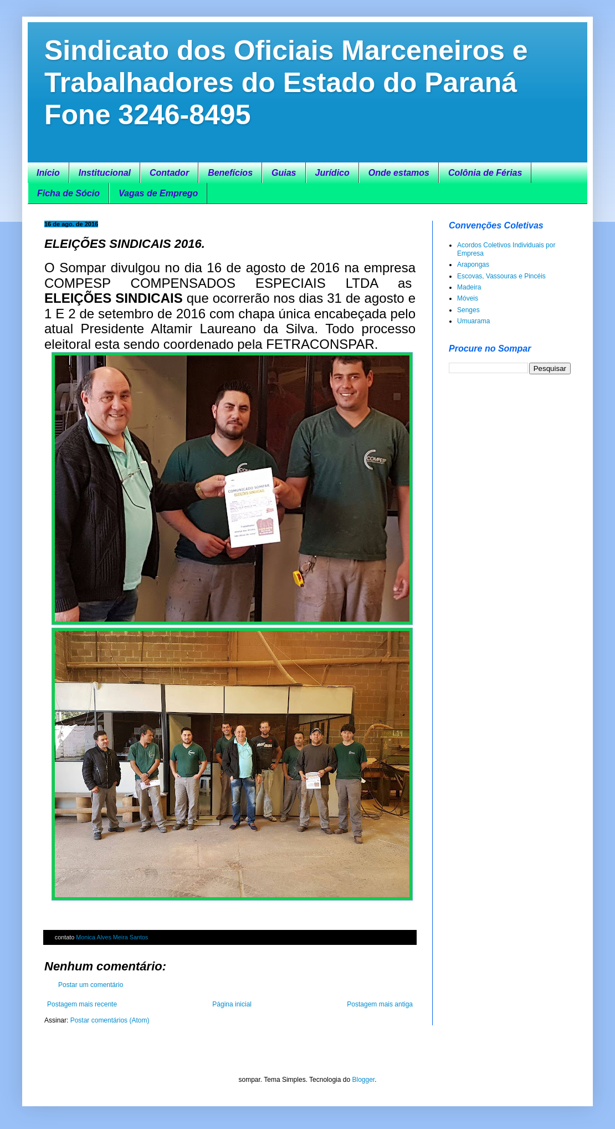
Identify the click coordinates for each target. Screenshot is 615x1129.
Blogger (363, 1080)
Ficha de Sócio (68, 193)
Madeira (469, 287)
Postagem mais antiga (380, 1004)
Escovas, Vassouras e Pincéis (501, 276)
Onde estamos (398, 172)
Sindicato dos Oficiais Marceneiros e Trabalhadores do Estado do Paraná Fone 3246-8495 (286, 82)
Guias (283, 172)
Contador (169, 172)
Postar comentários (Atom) (110, 1020)
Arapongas (473, 264)
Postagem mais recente (82, 1004)
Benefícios (230, 172)
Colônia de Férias (485, 172)
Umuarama (473, 321)
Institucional (105, 172)
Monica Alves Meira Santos (112, 937)
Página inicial (232, 1004)
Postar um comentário (90, 985)
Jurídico (332, 172)
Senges (468, 310)
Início (48, 172)
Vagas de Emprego (158, 193)
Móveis (467, 298)
